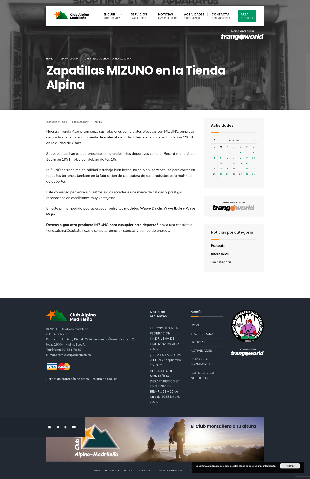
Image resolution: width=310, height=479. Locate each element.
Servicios (139, 16)
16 (247, 163)
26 (221, 174)
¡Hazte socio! (202, 334)
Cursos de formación (200, 362)
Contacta (221, 16)
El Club (112, 16)
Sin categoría (69, 58)
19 (221, 168)
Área (247, 16)
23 (247, 168)
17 (253, 163)
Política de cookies (104, 379)
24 (253, 168)
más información (267, 466)
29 (240, 174)
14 (234, 163)
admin (98, 122)
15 (240, 163)
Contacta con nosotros (203, 375)
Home (49, 58)
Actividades (194, 16)
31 (253, 174)
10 (253, 158)
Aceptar (290, 466)
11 (214, 163)
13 (227, 163)
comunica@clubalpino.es (74, 355)
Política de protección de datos (67, 379)
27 (227, 174)
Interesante (220, 254)
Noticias (167, 16)
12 (221, 163)
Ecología (218, 245)
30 (247, 174)
